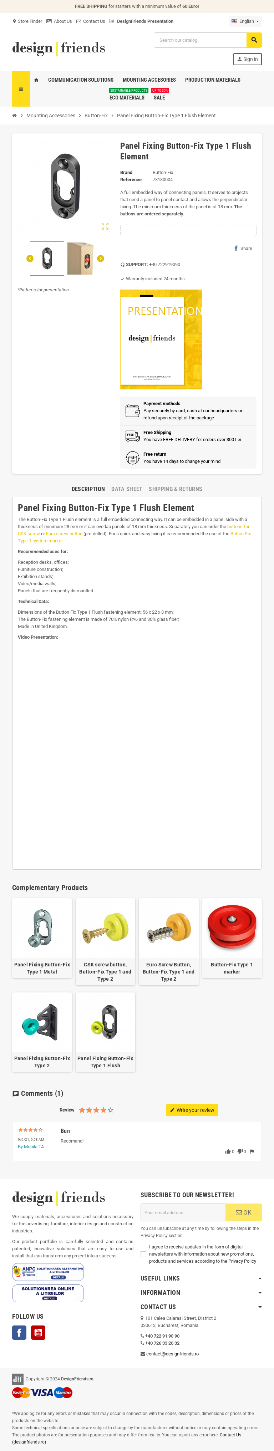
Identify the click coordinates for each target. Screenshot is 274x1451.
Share (243, 248)
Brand (126, 172)
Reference (131, 179)
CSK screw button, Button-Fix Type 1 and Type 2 (105, 972)
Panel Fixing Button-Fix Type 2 (42, 1062)
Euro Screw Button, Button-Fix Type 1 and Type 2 (169, 972)
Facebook (19, 1332)
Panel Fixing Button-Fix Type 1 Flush (105, 1062)
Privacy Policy (242, 1261)
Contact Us (90, 21)
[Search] (208, 40)
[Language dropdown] (245, 21)
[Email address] (183, 1212)
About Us (59, 21)
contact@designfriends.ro (172, 1354)
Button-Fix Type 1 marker (232, 968)
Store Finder (27, 21)
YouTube (38, 1332)
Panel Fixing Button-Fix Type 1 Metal (42, 968)
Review (67, 1110)
